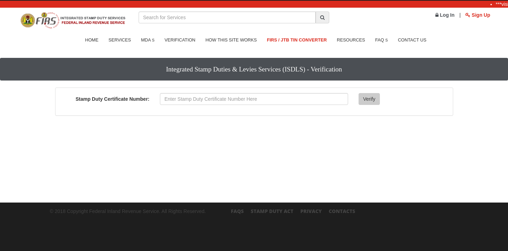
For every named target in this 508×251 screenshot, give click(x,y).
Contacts (342, 211)
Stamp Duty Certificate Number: (112, 99)
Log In (445, 15)
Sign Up (477, 15)
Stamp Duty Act (272, 211)
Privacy (311, 211)
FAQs (237, 211)
